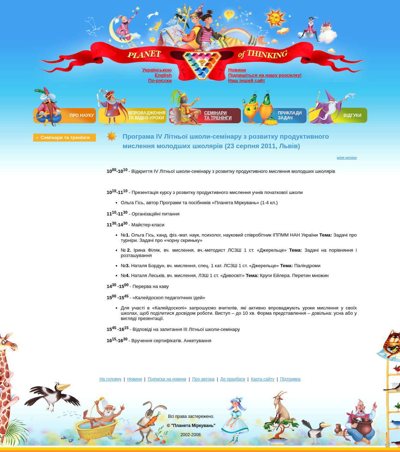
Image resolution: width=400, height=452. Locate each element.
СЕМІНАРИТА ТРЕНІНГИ (218, 115)
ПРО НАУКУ (82, 115)
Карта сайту (262, 379)
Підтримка (290, 379)
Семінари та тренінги (65, 137)
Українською (157, 70)
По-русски (160, 80)
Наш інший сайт (246, 80)
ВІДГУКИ (353, 115)
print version (347, 157)
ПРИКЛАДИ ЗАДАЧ (290, 115)
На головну (110, 379)
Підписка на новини (167, 379)
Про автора (203, 379)
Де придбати (232, 379)
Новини (237, 70)
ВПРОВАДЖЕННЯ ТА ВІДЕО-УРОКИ (146, 115)
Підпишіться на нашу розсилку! (265, 75)
